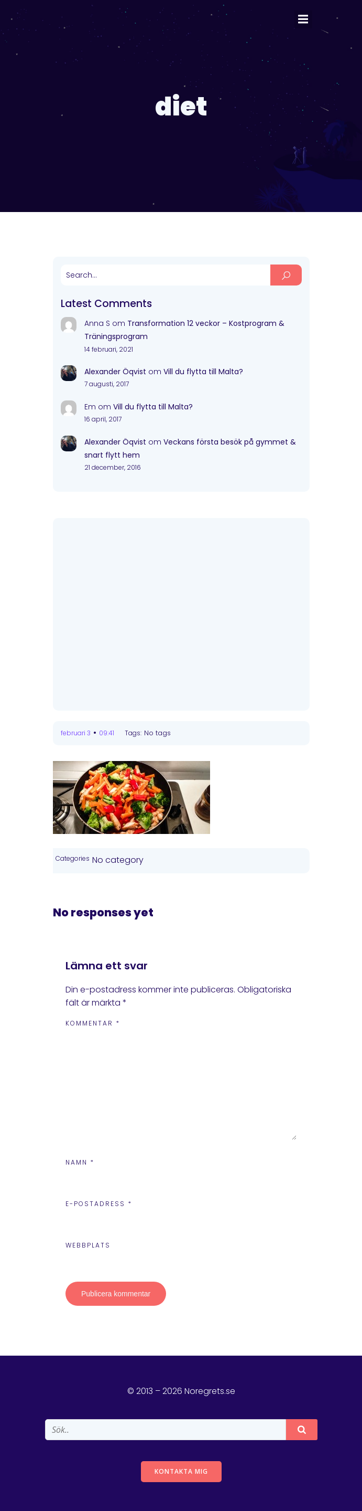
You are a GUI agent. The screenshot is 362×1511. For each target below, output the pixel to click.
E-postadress (98, 1203)
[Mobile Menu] (303, 19)
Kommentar (92, 1023)
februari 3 (76, 732)
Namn (79, 1162)
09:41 (106, 732)
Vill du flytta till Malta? (203, 371)
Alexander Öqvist (115, 371)
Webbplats (88, 1245)
